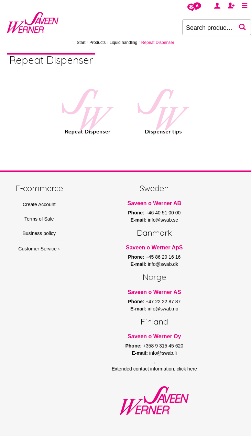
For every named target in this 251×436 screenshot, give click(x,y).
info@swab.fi (163, 353)
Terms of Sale (39, 219)
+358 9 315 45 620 (163, 346)
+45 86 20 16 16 (163, 257)
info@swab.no (163, 308)
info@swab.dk (163, 264)
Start (81, 42)
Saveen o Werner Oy (154, 336)
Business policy (39, 233)
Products (97, 42)
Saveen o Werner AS (154, 292)
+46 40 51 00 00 (163, 212)
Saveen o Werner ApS (154, 247)
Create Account (39, 204)
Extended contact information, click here (154, 369)
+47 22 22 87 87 (163, 301)
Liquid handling (124, 42)
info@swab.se (163, 220)
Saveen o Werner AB (155, 203)
